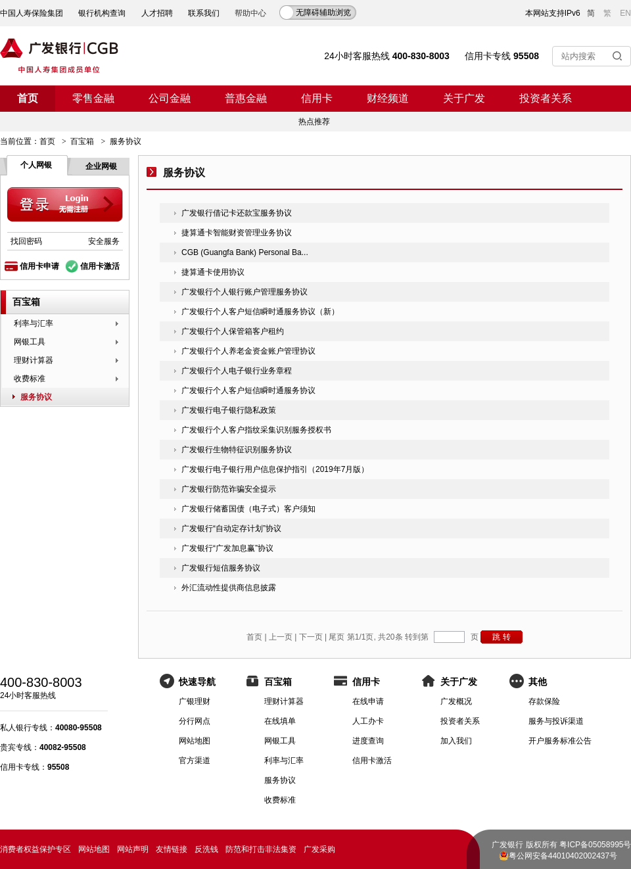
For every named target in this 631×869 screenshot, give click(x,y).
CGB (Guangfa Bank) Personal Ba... (244, 252)
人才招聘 (157, 13)
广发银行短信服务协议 (220, 568)
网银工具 (29, 341)
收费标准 (29, 378)
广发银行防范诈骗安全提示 (228, 489)
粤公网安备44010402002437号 (563, 855)
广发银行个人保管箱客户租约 (232, 331)
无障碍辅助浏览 (323, 12)
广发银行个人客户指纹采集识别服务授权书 (256, 429)
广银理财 (194, 701)
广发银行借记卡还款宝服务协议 (236, 213)
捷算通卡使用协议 (213, 272)
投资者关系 (545, 98)
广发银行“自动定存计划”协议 (231, 528)
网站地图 (194, 740)
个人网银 (36, 165)
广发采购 (319, 849)
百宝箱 (82, 141)
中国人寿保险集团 (31, 13)
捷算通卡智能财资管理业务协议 (236, 232)
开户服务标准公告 (560, 740)
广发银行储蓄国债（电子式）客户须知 (248, 508)
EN (625, 13)
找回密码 (26, 241)
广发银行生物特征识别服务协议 (236, 449)
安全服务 (104, 241)
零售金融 (93, 98)
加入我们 (456, 740)
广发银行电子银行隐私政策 (228, 410)
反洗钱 (206, 849)
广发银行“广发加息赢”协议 (227, 548)
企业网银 (101, 166)
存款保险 (544, 701)
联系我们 (204, 13)
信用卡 (317, 98)
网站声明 (133, 849)
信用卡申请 (39, 266)
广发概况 (456, 701)
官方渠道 (194, 760)
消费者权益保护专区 (35, 849)
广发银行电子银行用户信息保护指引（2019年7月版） (275, 469)
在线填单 (280, 721)
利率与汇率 (33, 323)
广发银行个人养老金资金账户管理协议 (248, 351)
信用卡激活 (100, 266)
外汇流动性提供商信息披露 (228, 587)
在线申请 (368, 701)
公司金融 (170, 98)
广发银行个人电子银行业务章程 (236, 370)
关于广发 (464, 98)
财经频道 (388, 98)
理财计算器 (33, 360)
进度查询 (368, 740)
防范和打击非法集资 (260, 849)
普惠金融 (246, 98)
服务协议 (36, 397)
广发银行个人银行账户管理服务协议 (244, 291)
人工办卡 (368, 721)
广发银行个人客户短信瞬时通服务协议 (248, 390)
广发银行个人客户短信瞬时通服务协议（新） (260, 311)
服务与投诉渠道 (556, 721)
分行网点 (194, 721)
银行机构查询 (102, 13)
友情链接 (171, 849)
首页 (27, 98)
